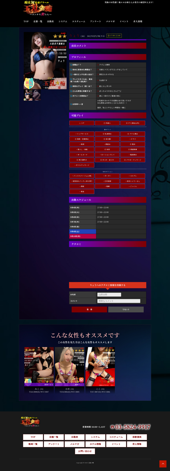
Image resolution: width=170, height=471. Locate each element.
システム (63, 21)
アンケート (95, 21)
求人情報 (137, 21)
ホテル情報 (95, 444)
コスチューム (78, 21)
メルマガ (110, 21)
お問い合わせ (85, 451)
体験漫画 (136, 437)
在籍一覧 (37, 21)
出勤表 (50, 21)
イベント (124, 21)
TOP (26, 21)
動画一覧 (33, 444)
